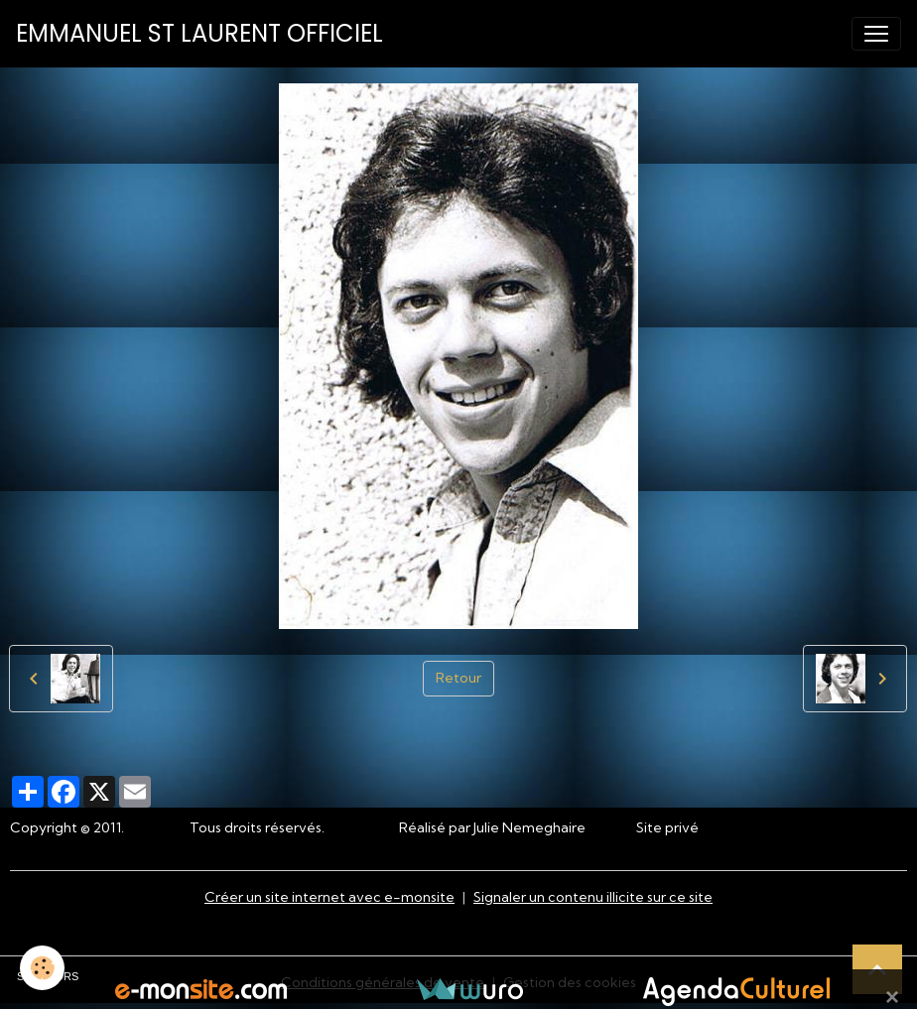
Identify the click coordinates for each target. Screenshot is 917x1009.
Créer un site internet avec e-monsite (329, 897)
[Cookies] (42, 968)
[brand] (199, 34)
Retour (458, 678)
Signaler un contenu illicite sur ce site (593, 897)
